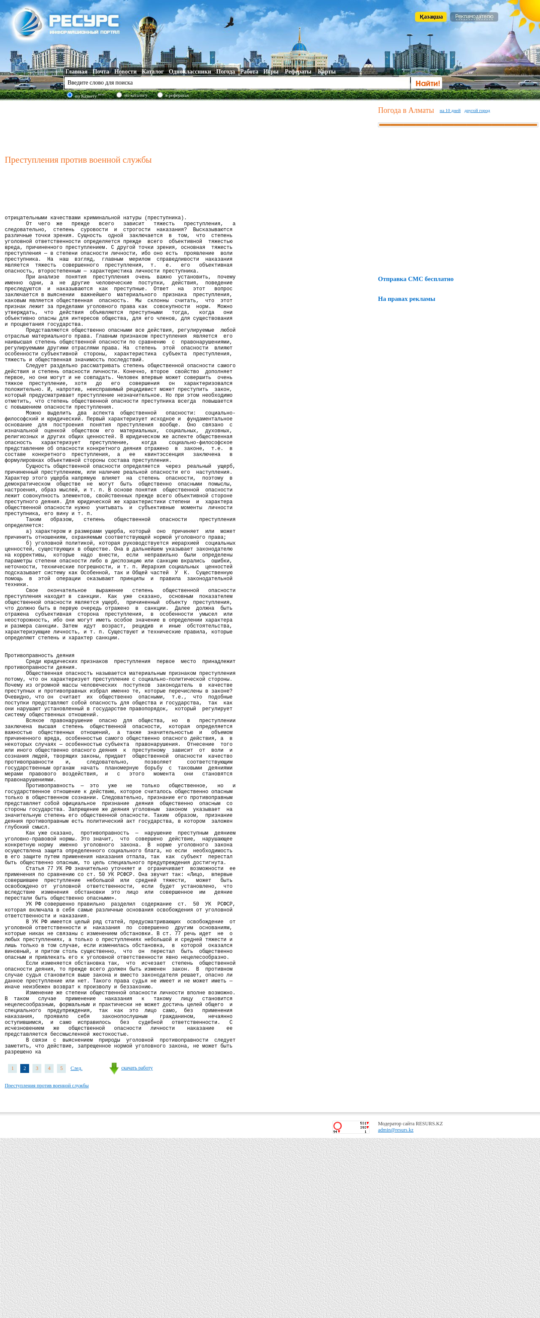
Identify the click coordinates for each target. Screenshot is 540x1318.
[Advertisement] (189, 126)
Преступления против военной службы (47, 1266)
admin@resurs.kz (395, 1310)
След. (76, 1248)
